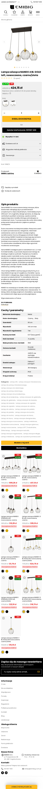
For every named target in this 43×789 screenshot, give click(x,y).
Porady (4, 696)
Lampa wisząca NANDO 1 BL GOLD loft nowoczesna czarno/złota (10, 639)
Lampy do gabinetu (8, 400)
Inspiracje (4, 700)
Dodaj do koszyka (21, 119)
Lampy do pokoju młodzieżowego (14, 385)
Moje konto (5, 728)
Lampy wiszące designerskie (25, 418)
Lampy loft (13, 382)
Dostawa (4, 747)
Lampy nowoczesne (8, 427)
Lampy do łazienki (7, 403)
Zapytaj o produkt (11, 187)
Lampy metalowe (30, 421)
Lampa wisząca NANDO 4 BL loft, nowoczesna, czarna (31, 478)
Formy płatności (7, 743)
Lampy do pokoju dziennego (11, 391)
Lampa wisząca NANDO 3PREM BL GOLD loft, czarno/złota (10, 599)
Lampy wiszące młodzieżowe (30, 382)
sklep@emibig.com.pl (33, 769)
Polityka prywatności (8, 708)
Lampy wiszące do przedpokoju (13, 394)
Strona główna (6, 20)
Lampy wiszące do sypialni (26, 403)
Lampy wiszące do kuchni (24, 412)
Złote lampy (5, 430)
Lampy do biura (7, 418)
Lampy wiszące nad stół (20, 430)
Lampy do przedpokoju (9, 397)
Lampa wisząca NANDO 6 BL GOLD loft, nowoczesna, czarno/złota (31, 558)
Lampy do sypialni (7, 406)
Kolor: (4, 98)
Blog (2, 716)
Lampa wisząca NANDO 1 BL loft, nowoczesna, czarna (10, 558)
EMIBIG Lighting (7, 173)
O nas (3, 684)
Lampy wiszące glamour (29, 424)
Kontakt (4, 712)
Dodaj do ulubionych (12, 191)
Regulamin (5, 704)
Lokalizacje (5, 720)
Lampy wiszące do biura (24, 415)
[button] (4, 113)
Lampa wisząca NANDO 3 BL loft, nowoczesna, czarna (31, 518)
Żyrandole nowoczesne (10, 424)
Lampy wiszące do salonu (25, 406)
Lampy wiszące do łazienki (27, 400)
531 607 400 (37, 2)
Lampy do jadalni (7, 412)
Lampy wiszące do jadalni (24, 409)
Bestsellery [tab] (21, 448)
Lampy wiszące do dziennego (12, 388)
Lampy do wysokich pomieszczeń (27, 437)
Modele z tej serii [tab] (21, 443)
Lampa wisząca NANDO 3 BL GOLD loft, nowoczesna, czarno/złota (31, 599)
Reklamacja (5, 739)
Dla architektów (7, 688)
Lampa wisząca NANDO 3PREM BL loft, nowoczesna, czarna (10, 518)
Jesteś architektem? (8, 2)
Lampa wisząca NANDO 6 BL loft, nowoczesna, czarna (10, 478)
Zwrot (3, 735)
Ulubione (4, 732)
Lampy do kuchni (7, 415)
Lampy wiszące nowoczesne (12, 421)
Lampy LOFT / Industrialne (26, 427)
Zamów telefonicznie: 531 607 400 (21, 130)
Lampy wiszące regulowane (11, 434)
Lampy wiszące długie (31, 434)
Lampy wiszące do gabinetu (30, 397)
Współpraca (5, 692)
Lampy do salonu (7, 409)
